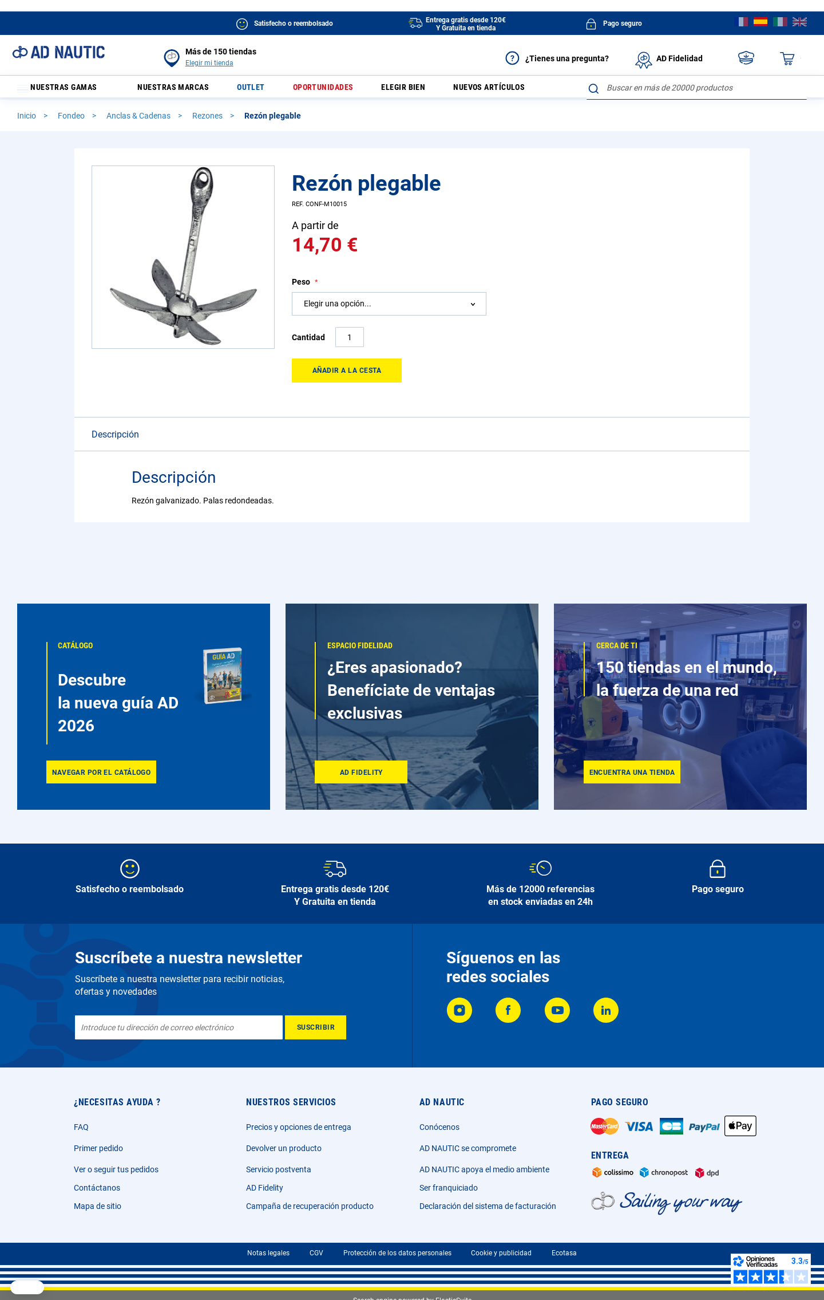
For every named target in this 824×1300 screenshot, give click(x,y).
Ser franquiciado (448, 1187)
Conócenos (439, 1127)
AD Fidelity (264, 1187)
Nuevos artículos (526, 90)
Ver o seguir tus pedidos (116, 1169)
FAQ (81, 1127)
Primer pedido (98, 1148)
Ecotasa (564, 1253)
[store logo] (58, 52)
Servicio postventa (278, 1169)
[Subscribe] (315, 1027)
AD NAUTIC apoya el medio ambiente (484, 1169)
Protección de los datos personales (397, 1253)
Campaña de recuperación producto (310, 1206)
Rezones (208, 144)
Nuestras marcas (182, 90)
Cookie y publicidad (501, 1253)
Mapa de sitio (97, 1206)
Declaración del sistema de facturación (487, 1206)
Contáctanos (97, 1187)
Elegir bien (432, 90)
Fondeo (72, 144)
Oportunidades (345, 90)
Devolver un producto (284, 1148)
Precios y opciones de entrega (298, 1127)
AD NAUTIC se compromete (467, 1148)
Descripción (115, 463)
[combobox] (697, 117)
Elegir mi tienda (209, 63)
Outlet (267, 90)
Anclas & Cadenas (139, 144)
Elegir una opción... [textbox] (337, 332)
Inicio (27, 144)
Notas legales (268, 1253)
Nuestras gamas (64, 90)
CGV (316, 1253)
